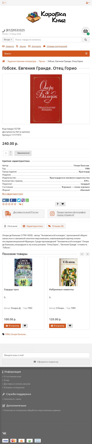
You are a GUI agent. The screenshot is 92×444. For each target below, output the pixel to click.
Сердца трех (11, 289)
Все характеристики (12, 194)
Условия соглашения (13, 387)
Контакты (34, 46)
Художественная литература (22, 61)
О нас (5, 380)
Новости (8, 46)
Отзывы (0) (56, 226)
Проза (42, 61)
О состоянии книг (11, 376)
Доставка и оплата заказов (16, 384)
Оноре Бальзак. (18, 334)
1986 (7, 334)
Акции (21, 46)
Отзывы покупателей (55, 46)
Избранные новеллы (61, 289)
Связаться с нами (11, 399)
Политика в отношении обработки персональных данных (31, 410)
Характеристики (33, 226)
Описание (10, 226)
